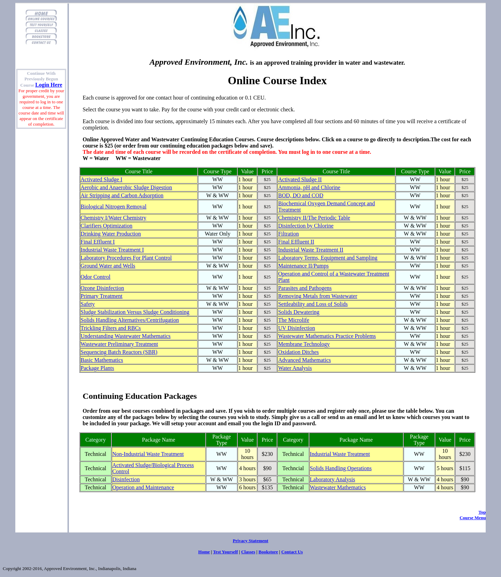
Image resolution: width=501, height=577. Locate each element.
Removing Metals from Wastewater (317, 296)
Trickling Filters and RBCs (111, 328)
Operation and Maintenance (143, 487)
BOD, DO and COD (300, 195)
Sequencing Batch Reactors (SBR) (119, 352)
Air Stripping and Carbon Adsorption (122, 195)
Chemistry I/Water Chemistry (113, 218)
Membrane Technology (303, 344)
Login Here (48, 85)
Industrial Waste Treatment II (310, 250)
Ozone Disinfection (102, 288)
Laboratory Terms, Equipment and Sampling (327, 258)
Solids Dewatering (298, 312)
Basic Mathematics (102, 360)
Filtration (288, 234)
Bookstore (268, 551)
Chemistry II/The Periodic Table (314, 218)
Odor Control (96, 277)
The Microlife (293, 320)
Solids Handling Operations (341, 468)
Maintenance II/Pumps (303, 266)
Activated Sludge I (101, 179)
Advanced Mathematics (304, 360)
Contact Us (292, 551)
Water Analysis (295, 368)
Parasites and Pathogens (305, 288)
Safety (88, 304)
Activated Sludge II (299, 179)
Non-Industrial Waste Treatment (148, 454)
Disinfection (126, 479)
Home (204, 551)
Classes (248, 551)
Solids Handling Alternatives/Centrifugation (130, 320)
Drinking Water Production (111, 234)
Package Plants (97, 368)
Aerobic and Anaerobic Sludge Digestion (126, 187)
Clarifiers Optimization (107, 226)
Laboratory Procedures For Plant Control (126, 258)
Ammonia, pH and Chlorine (309, 187)
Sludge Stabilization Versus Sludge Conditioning (135, 312)
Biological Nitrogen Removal (113, 207)
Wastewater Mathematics (338, 487)
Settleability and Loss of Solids (313, 304)
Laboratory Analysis (332, 479)
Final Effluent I (98, 242)
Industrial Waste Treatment (340, 454)
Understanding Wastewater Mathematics (126, 336)
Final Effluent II (296, 242)
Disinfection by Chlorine (305, 226)
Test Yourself (225, 551)
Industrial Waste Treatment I (112, 250)
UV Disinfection (296, 328)
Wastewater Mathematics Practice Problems (327, 336)
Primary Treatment (101, 296)
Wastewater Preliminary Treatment (119, 344)
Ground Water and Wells (108, 266)
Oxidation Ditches (298, 352)
